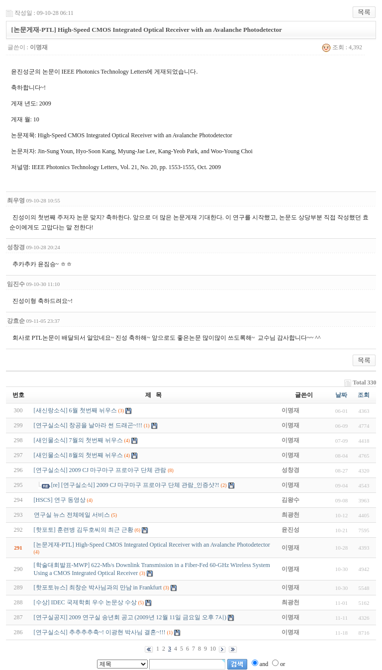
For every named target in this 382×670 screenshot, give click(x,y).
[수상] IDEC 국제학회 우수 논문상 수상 (85, 602)
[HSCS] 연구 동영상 (60, 499)
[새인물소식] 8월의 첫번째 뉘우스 (78, 455)
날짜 (341, 394)
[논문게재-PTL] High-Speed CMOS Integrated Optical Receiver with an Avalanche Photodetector (152, 544)
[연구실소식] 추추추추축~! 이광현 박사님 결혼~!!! (100, 632)
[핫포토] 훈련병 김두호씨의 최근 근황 (83, 529)
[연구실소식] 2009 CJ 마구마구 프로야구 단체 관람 (100, 470)
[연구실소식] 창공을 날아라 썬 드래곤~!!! (88, 425)
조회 (364, 394)
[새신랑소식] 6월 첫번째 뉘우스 (75, 410)
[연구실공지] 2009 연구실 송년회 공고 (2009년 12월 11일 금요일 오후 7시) (130, 617)
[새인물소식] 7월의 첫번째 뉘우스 (78, 440)
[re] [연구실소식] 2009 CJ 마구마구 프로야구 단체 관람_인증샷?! (135, 484)
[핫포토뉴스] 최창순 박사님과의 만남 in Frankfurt (98, 587)
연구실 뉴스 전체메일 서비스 (72, 514)
